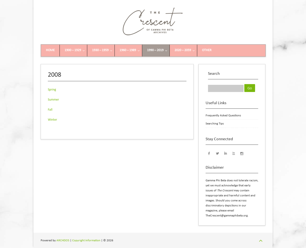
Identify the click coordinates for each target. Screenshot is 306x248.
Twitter (217, 153)
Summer (53, 100)
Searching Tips (215, 123)
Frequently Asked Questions (223, 115)
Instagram (241, 153)
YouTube (233, 153)
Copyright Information (86, 240)
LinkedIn (225, 153)
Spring (52, 90)
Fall (50, 110)
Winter (52, 120)
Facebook (209, 153)
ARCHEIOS (62, 240)
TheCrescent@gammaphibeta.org (227, 215)
